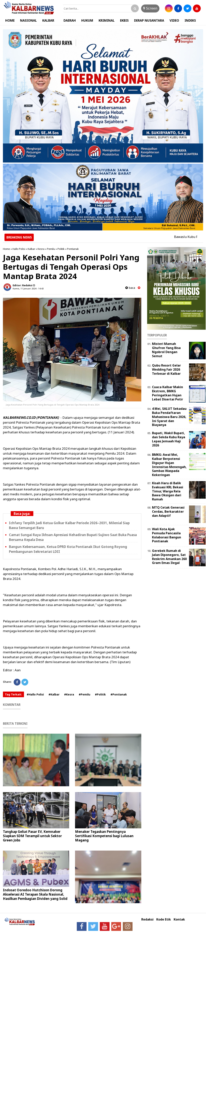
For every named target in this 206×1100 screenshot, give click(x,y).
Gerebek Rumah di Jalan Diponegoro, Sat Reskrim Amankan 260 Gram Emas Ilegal (169, 557)
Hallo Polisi (18, 249)
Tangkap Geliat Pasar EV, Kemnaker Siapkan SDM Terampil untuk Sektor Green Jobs (32, 835)
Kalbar (31, 249)
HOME (10, 20)
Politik (61, 249)
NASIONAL (28, 20)
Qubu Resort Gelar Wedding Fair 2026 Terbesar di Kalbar (166, 369)
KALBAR (48, 20)
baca (130, 287)
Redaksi (147, 919)
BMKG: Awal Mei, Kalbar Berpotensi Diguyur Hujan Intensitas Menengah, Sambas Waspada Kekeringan (169, 464)
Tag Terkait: (13, 694)
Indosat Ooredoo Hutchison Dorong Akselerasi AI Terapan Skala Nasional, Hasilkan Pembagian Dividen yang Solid (35, 894)
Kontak (179, 919)
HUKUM (87, 20)
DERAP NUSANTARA (149, 20)
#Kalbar (54, 694)
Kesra (41, 249)
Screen (150, 8)
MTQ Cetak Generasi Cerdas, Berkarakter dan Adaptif (168, 511)
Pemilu (51, 249)
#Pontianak (119, 694)
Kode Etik (163, 919)
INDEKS (190, 20)
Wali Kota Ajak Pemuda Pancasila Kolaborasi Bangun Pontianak (166, 535)
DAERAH (70, 20)
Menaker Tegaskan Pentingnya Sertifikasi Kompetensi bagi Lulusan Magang (104, 835)
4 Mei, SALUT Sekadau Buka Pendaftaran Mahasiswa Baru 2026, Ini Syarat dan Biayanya (169, 416)
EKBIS (124, 20)
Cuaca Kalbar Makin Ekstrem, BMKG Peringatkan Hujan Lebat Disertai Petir (167, 393)
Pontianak (73, 249)
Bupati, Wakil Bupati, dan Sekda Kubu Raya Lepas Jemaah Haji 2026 (168, 439)
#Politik (100, 694)
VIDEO (174, 20)
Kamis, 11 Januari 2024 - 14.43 (28, 288)
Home (6, 249)
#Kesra (69, 694)
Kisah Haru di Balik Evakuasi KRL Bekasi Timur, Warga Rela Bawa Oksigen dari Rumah (167, 491)
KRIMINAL (107, 20)
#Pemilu (84, 694)
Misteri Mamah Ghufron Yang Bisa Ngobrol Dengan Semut (166, 350)
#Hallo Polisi (35, 694)
